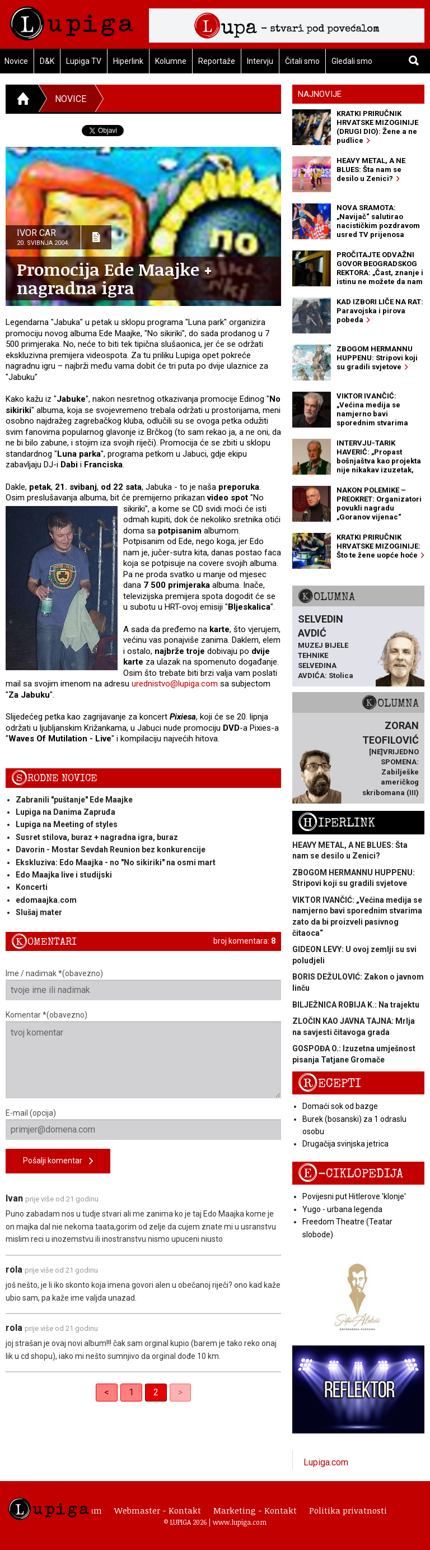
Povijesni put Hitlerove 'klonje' (354, 1196)
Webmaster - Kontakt (157, 1510)
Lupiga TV (83, 61)
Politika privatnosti (348, 1510)
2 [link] (155, 1392)
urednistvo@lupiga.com (175, 684)
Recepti (329, 1083)
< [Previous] (106, 1392)
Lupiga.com (325, 1462)
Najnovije (320, 94)
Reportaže (216, 61)
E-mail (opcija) (143, 1124)
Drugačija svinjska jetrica (345, 1143)
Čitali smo (302, 61)
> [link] (180, 1392)
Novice (70, 99)
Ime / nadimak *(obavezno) (143, 984)
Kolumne (170, 61)
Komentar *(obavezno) (143, 1054)
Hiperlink (128, 61)
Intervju (260, 61)
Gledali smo (351, 61)
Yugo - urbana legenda (342, 1209)
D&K (47, 61)
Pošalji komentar (58, 1161)
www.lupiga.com (240, 1521)
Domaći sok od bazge (340, 1106)
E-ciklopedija (350, 1173)
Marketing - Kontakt (255, 1510)
